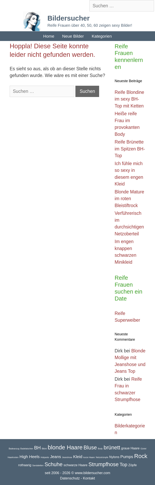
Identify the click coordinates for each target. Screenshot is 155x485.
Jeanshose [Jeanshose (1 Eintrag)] (67, 457)
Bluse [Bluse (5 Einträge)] (90, 448)
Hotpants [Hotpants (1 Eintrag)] (45, 457)
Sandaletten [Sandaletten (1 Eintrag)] (38, 465)
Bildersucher (68, 18)
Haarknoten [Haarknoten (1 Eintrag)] (13, 457)
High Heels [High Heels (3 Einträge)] (30, 456)
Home (48, 36)
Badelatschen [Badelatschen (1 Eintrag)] (26, 448)
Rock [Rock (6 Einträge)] (140, 456)
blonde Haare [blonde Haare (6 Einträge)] (65, 447)
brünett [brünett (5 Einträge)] (112, 448)
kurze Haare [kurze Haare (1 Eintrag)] (89, 457)
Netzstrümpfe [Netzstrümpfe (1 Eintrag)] (102, 457)
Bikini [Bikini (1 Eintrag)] (44, 448)
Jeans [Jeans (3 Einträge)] (55, 456)
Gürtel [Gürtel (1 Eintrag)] (143, 448)
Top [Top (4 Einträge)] (123, 464)
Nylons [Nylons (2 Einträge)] (114, 457)
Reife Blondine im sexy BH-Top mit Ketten (129, 99)
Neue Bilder (73, 36)
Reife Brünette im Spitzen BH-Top (130, 148)
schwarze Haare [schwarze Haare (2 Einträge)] (75, 465)
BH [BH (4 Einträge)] (37, 447)
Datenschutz (70, 478)
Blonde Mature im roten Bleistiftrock (129, 198)
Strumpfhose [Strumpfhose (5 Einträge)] (103, 464)
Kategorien (102, 36)
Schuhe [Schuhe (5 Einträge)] (53, 464)
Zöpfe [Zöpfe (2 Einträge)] (132, 465)
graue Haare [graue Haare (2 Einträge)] (130, 448)
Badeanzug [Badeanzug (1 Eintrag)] (14, 448)
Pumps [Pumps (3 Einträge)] (126, 456)
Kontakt (89, 478)
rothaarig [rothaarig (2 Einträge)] (24, 465)
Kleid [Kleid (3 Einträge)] (77, 456)
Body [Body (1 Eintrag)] (100, 448)
